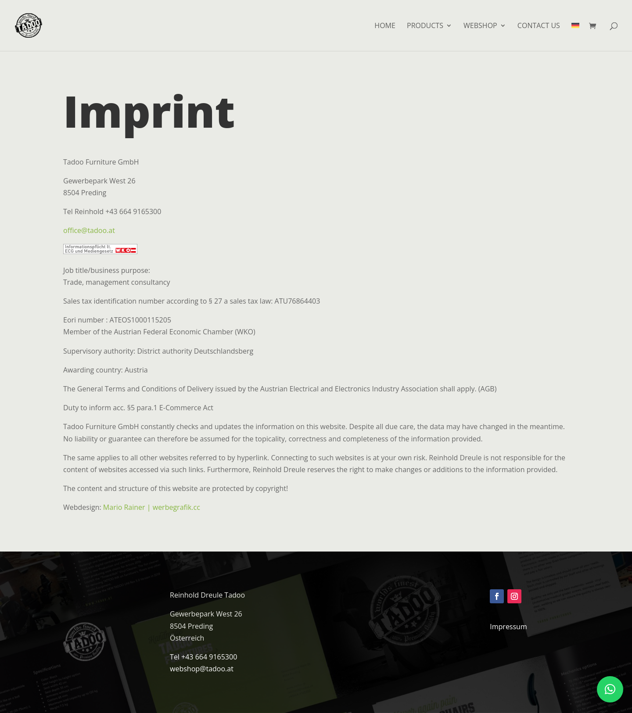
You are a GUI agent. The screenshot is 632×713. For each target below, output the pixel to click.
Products (425, 26)
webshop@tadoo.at (201, 669)
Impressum (508, 626)
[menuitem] (575, 36)
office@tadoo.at (89, 230)
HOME (384, 26)
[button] (610, 689)
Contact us (538, 26)
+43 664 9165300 (209, 657)
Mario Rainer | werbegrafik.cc (151, 507)
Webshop (480, 26)
